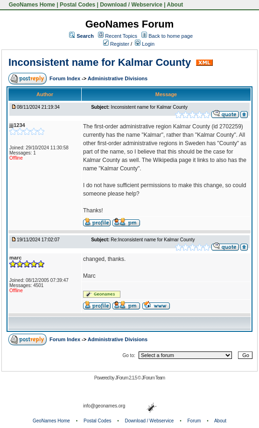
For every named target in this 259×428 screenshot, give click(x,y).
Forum (194, 420)
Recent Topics (121, 36)
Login (144, 44)
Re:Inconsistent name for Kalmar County (153, 239)
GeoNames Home (31, 4)
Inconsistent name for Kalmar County (101, 62)
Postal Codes (77, 4)
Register (116, 44)
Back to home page (170, 36)
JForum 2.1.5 (126, 377)
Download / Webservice (131, 4)
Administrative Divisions (117, 78)
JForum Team (153, 377)
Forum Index (65, 78)
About (175, 4)
